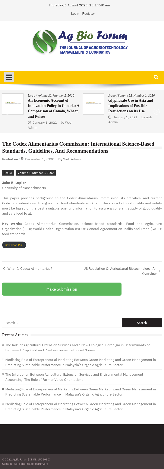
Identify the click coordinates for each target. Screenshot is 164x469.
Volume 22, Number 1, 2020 (55, 95)
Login (75, 13)
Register (88, 13)
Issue (31, 95)
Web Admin (72, 159)
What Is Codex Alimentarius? (29, 268)
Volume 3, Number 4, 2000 (36, 173)
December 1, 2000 (39, 159)
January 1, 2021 (45, 122)
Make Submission (61, 289)
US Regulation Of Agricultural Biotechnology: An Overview (120, 271)
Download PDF (14, 245)
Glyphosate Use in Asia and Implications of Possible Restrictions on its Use (130, 105)
